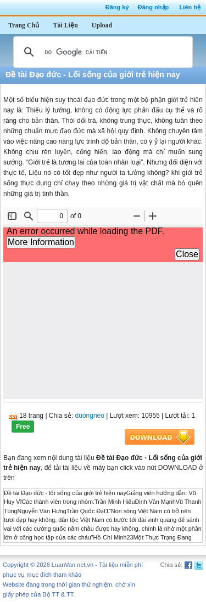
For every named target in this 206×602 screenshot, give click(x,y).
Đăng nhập (153, 7)
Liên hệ (190, 7)
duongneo (89, 415)
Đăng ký (117, 7)
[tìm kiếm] (101, 52)
